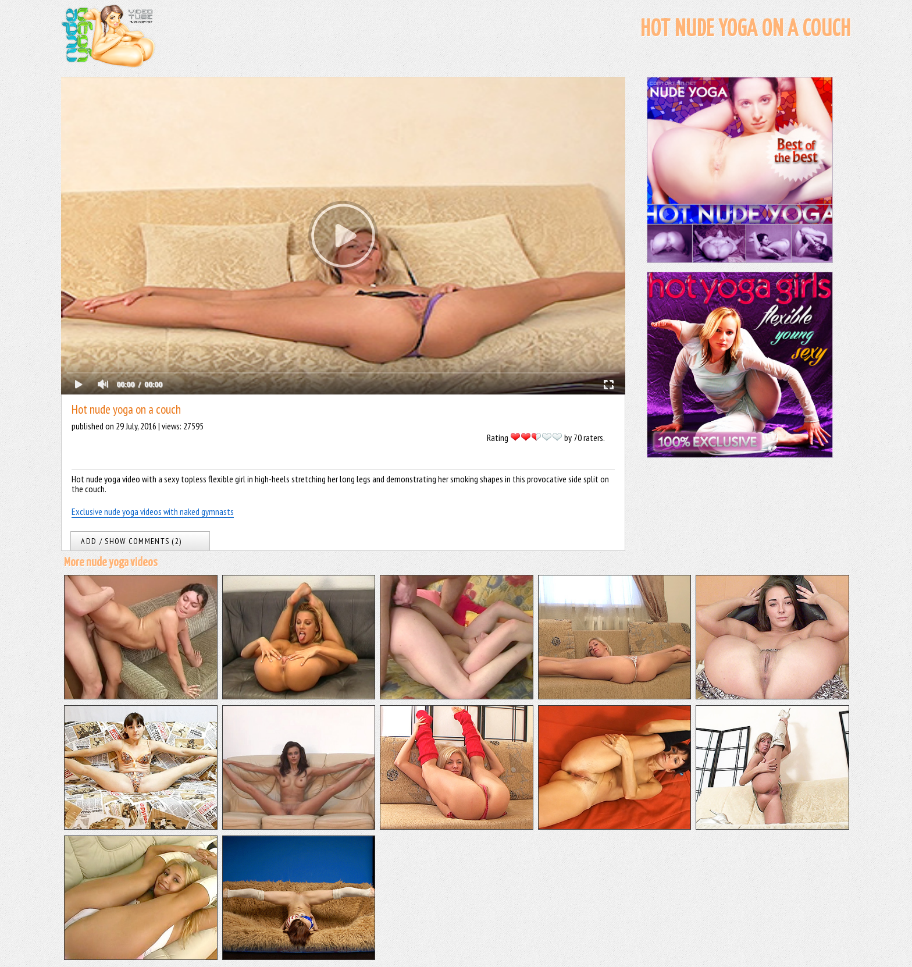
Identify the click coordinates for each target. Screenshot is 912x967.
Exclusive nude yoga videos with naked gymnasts (153, 511)
